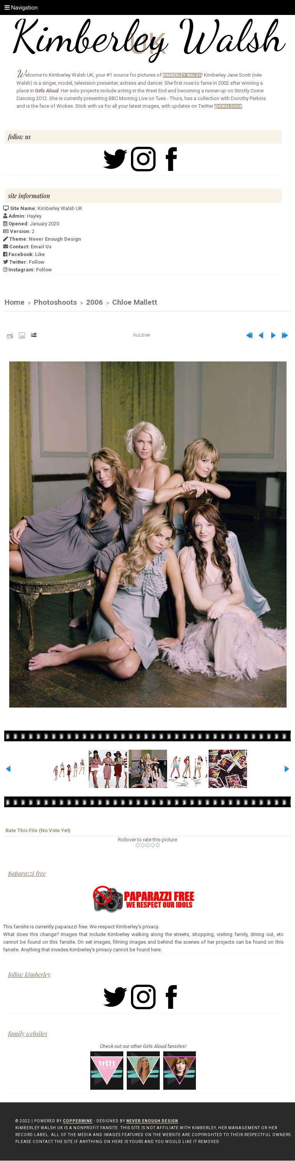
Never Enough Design (55, 239)
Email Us (41, 247)
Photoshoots (55, 302)
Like (40, 254)
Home (15, 302)
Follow (37, 262)
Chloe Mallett (134, 302)
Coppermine (78, 1121)
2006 (94, 302)
